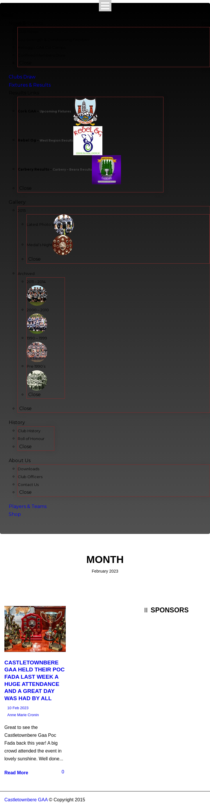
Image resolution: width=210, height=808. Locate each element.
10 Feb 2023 (18, 708)
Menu (7, 15)
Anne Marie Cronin (23, 715)
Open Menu (105, 5)
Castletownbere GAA (26, 799)
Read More (16, 772)
